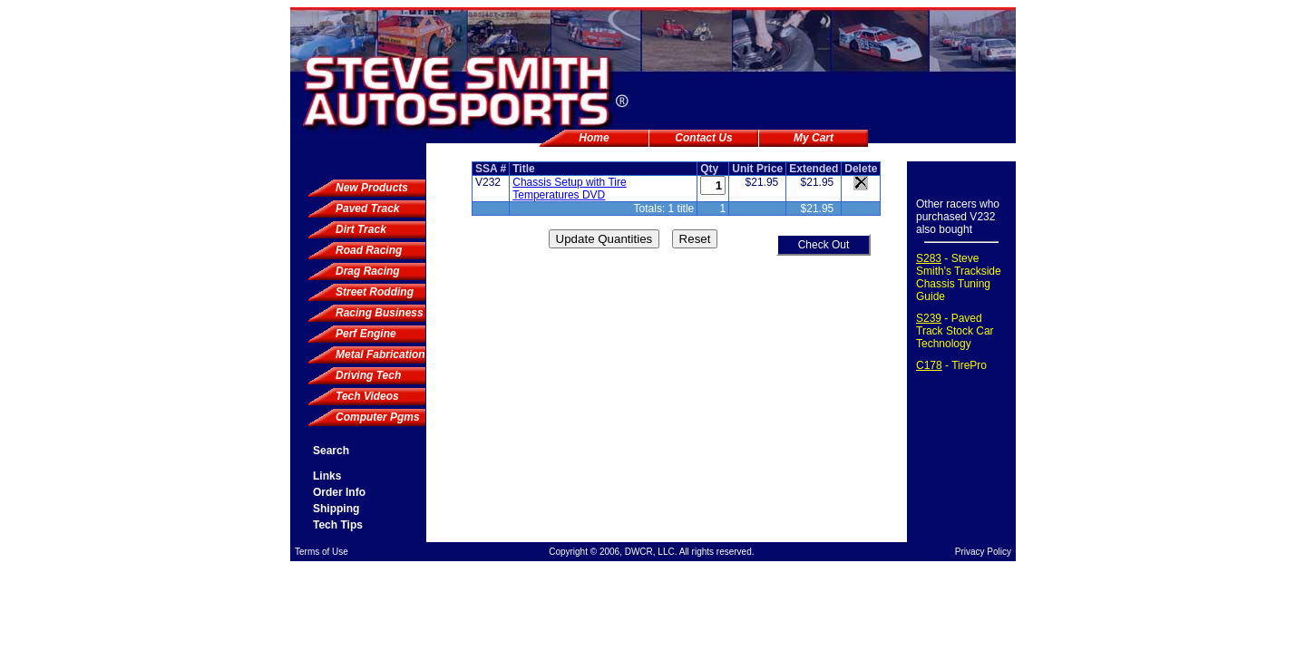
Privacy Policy (983, 552)
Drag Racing (368, 271)
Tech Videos (367, 396)
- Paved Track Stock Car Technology (955, 331)
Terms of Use (321, 552)
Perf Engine (366, 333)
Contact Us (703, 137)
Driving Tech (368, 375)
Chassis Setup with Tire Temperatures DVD (569, 188)
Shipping (336, 508)
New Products (372, 187)
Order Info (339, 492)
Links (327, 476)
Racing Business (380, 312)
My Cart (813, 137)
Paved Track (368, 208)
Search (331, 450)
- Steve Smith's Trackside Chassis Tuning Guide (958, 277)
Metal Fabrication (380, 354)
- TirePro (951, 365)
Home (594, 137)
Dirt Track (361, 229)
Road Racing (369, 250)
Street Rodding (375, 292)
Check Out (824, 244)
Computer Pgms (378, 417)
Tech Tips (338, 525)
